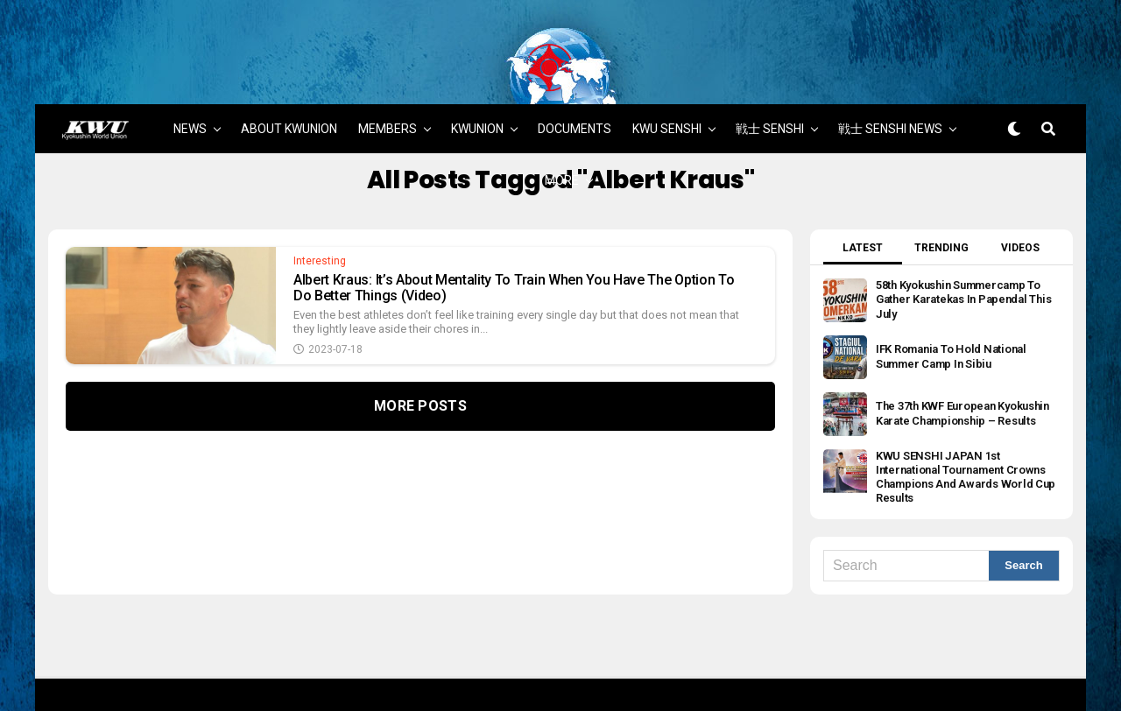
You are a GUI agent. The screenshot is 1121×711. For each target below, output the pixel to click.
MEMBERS (387, 89)
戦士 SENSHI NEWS (890, 89)
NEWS (190, 89)
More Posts (420, 367)
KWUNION (477, 89)
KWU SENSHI (667, 89)
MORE (562, 141)
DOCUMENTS (574, 89)
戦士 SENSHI (770, 89)
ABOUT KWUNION (289, 89)
